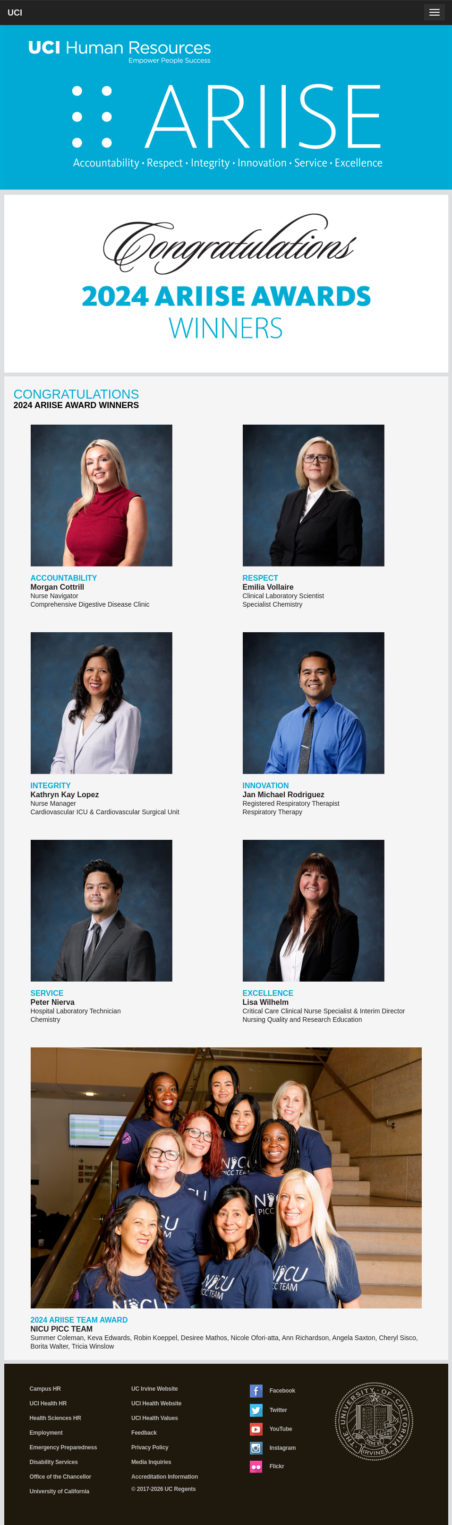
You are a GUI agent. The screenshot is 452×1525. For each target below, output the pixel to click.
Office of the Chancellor (61, 1476)
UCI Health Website (156, 1403)
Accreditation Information (164, 1476)
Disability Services (54, 1462)
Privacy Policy (150, 1447)
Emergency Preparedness (63, 1447)
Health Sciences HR (55, 1418)
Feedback (144, 1432)
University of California (60, 1491)
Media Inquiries (151, 1462)
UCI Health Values (154, 1418)
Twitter (268, 1410)
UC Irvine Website (154, 1389)
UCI (31, 16)
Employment (46, 1432)
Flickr (267, 1467)
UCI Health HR (48, 1403)
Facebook (273, 1391)
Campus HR (45, 1389)
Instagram (273, 1448)
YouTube (271, 1429)
